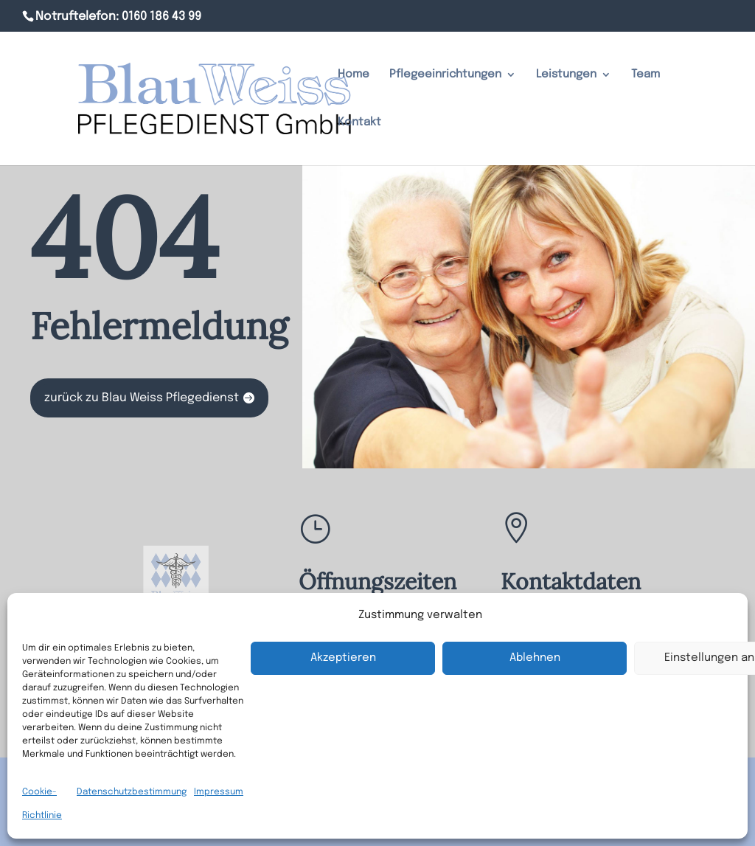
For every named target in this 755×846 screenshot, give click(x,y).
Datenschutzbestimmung (132, 792)
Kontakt (359, 122)
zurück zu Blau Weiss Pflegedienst (141, 398)
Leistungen (566, 74)
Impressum (218, 792)
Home (353, 74)
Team (645, 74)
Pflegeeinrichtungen (445, 74)
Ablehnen (534, 658)
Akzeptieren (343, 658)
